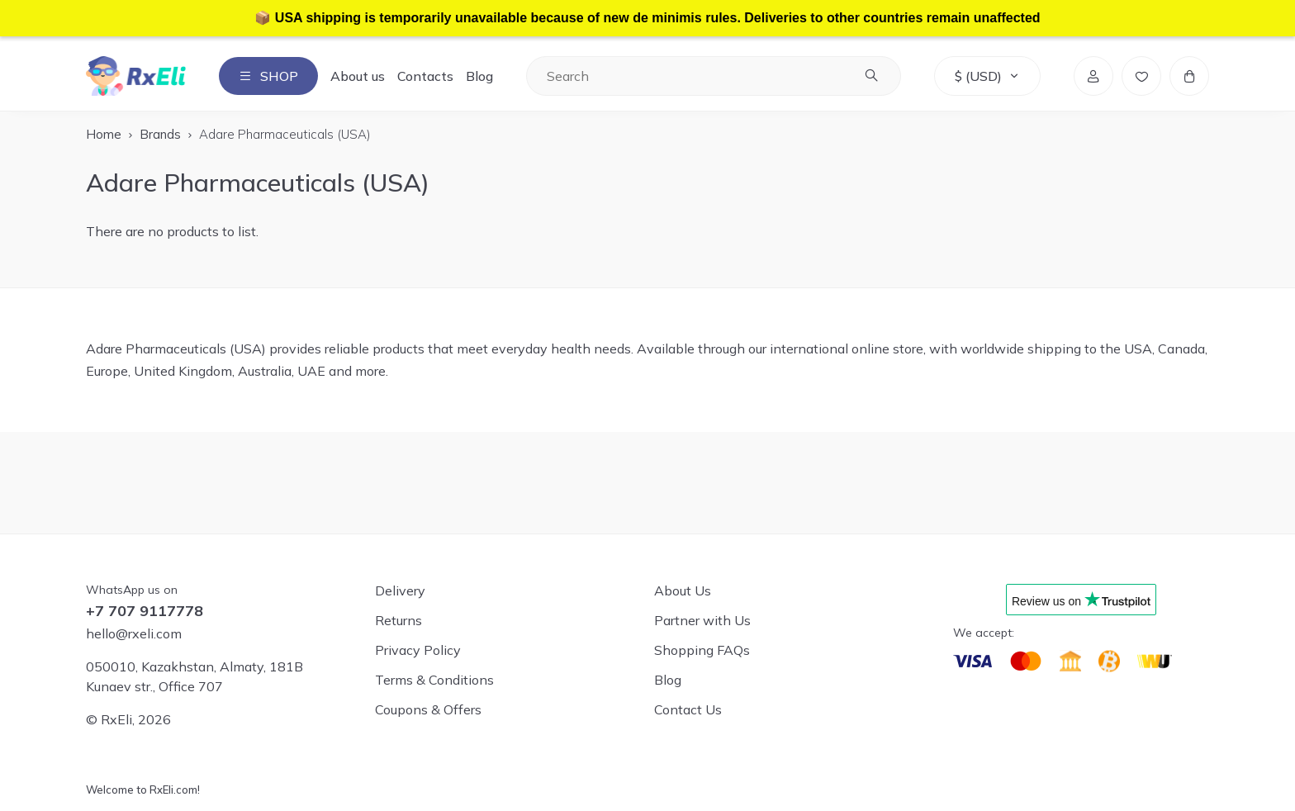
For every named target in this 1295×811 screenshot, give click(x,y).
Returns (398, 620)
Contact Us (688, 709)
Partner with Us (702, 620)
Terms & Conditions (434, 679)
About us (357, 76)
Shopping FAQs (702, 650)
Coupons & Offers (428, 709)
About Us (682, 590)
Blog (479, 76)
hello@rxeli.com (134, 633)
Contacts (425, 76)
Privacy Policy (418, 650)
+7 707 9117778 (144, 611)
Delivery (400, 590)
